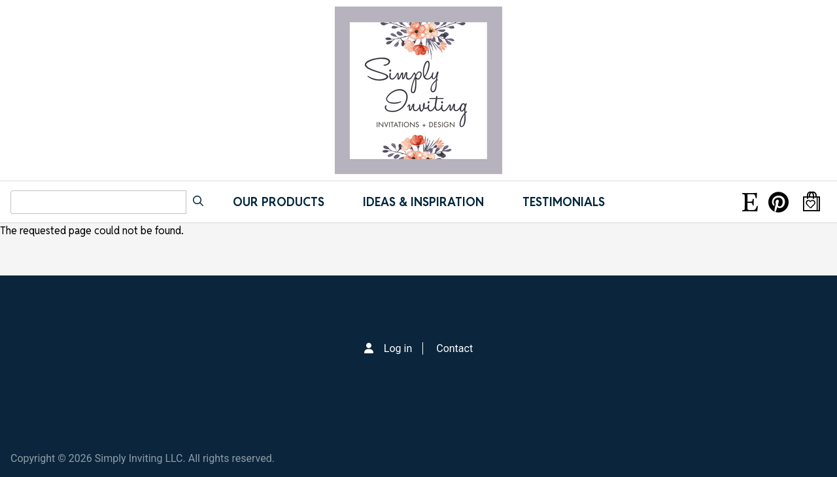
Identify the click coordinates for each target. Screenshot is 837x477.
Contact (454, 348)
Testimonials (563, 201)
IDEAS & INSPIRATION (423, 201)
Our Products (278, 201)
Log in (398, 348)
